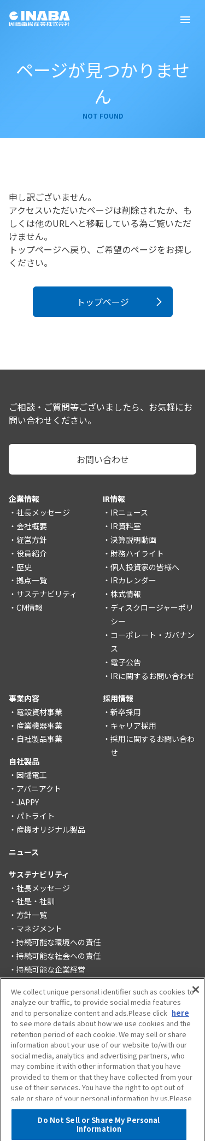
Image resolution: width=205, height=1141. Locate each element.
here (180, 1019)
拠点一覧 (31, 580)
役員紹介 (31, 553)
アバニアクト (38, 788)
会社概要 (31, 525)
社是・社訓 (35, 901)
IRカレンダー (133, 580)
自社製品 (24, 761)
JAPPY (27, 802)
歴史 (24, 566)
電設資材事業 (39, 711)
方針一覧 (31, 914)
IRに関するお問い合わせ (152, 675)
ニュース (24, 851)
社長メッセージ (43, 512)
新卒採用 (125, 711)
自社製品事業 (39, 738)
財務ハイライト (137, 553)
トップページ (103, 301)
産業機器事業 (39, 725)
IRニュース (129, 512)
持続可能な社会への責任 (58, 955)
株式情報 (125, 593)
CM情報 (29, 607)
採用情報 (118, 698)
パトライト (35, 815)
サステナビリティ (46, 593)
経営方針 (31, 539)
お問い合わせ (103, 459)
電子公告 (125, 662)
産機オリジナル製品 (50, 829)
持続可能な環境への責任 (58, 942)
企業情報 (24, 498)
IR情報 (114, 498)
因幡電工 (31, 774)
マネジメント (39, 928)
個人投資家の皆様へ (144, 566)
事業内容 (24, 698)
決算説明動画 (133, 539)
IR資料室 (125, 525)
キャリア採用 (133, 725)
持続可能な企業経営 (50, 969)
